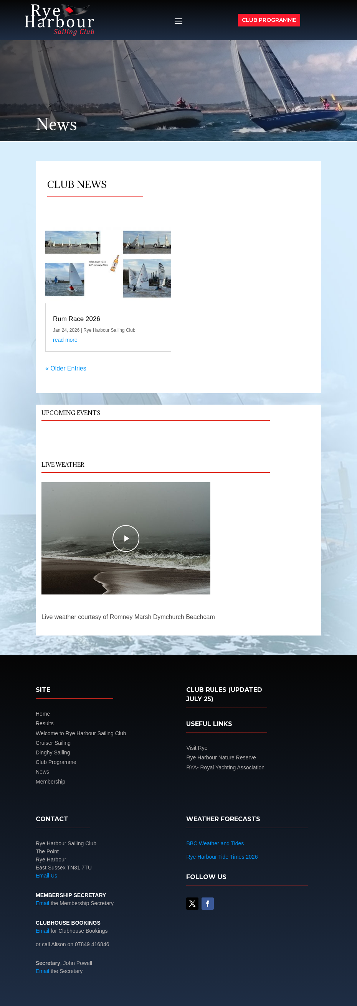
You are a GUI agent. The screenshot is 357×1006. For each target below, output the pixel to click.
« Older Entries (65, 368)
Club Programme (269, 19)
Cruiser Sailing (53, 743)
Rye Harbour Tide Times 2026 (222, 857)
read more (65, 340)
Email (42, 903)
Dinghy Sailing (53, 752)
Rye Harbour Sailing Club (109, 330)
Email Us (46, 876)
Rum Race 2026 (76, 319)
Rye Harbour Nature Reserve (221, 757)
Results (45, 723)
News (42, 772)
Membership (50, 782)
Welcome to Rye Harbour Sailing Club (81, 733)
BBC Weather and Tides (215, 843)
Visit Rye (196, 748)
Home (43, 714)
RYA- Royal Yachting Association (225, 767)
